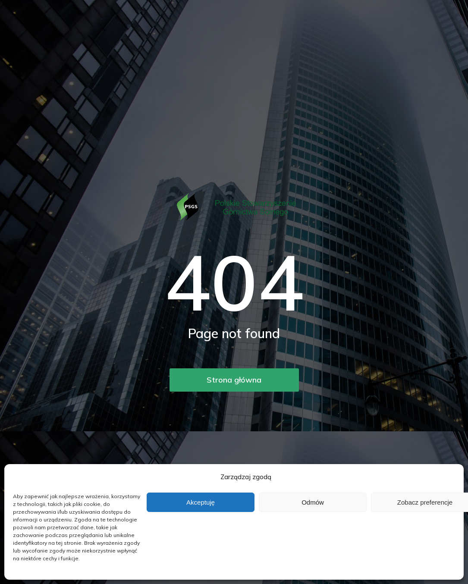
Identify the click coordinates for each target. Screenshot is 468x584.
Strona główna (234, 380)
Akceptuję (200, 502)
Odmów (313, 502)
